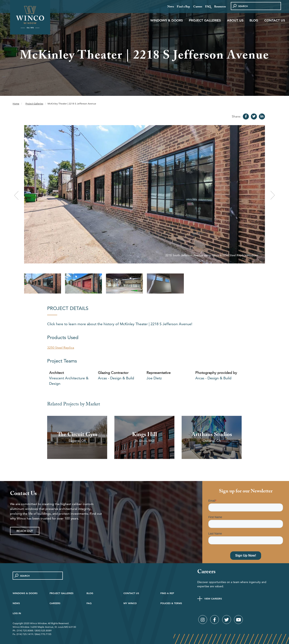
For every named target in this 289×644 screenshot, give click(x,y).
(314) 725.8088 (25, 630)
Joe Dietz (154, 378)
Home (16, 103)
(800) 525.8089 (43, 630)
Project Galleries (205, 20)
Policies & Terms (171, 603)
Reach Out (24, 531)
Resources (220, 7)
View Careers (213, 598)
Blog (253, 20)
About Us (235, 20)
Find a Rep (183, 7)
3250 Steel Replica (60, 347)
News (170, 7)
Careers (197, 7)
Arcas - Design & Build (116, 378)
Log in (17, 613)
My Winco (130, 603)
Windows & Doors (166, 20)
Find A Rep (167, 593)
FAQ (208, 7)
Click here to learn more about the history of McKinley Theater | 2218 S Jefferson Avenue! (119, 324)
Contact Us (274, 20)
